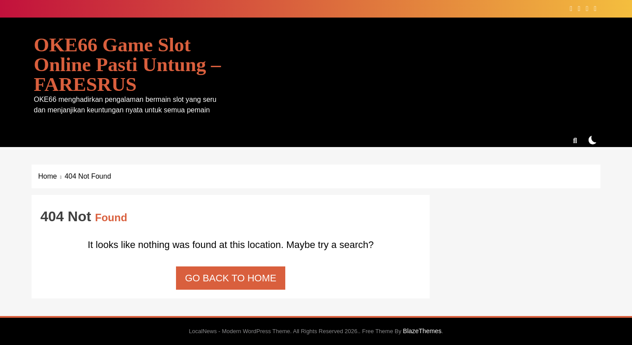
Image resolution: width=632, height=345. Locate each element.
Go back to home (230, 278)
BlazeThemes (422, 330)
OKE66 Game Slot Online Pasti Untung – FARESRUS (127, 64)
